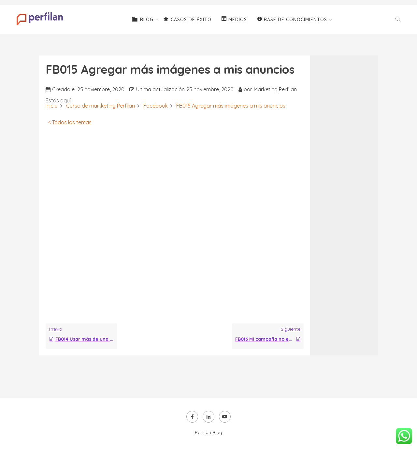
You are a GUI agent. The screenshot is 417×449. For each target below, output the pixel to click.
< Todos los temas (70, 122)
